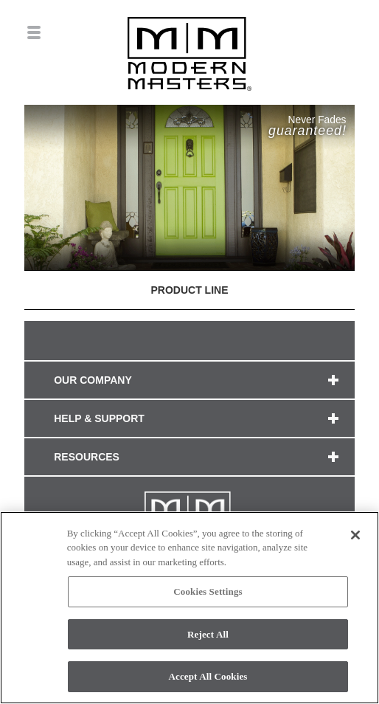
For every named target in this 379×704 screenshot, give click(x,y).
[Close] (355, 535)
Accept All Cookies (207, 676)
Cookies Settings (207, 591)
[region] (189, 607)
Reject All (208, 634)
